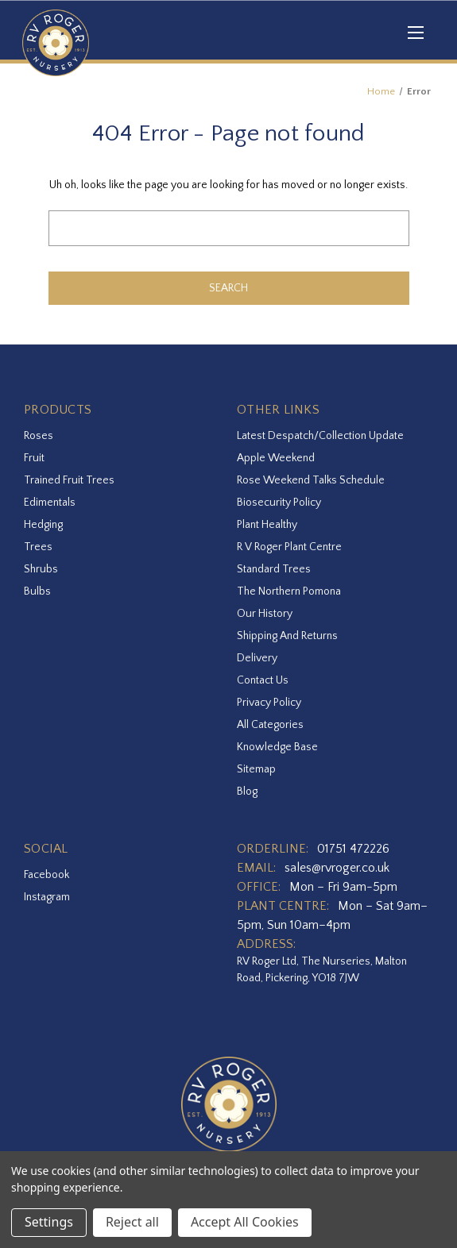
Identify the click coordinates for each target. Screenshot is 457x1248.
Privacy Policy (269, 702)
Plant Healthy (267, 524)
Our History (264, 613)
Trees (38, 547)
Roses (38, 435)
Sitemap (256, 769)
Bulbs (37, 591)
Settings (49, 1222)
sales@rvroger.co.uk (337, 868)
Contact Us (263, 680)
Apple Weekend (276, 458)
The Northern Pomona (289, 591)
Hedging (43, 524)
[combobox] (228, 227)
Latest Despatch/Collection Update (320, 435)
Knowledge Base (277, 747)
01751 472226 (353, 849)
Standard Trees (274, 569)
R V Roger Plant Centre (289, 547)
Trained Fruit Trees (69, 480)
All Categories (270, 724)
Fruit (34, 458)
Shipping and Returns (287, 636)
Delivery (257, 658)
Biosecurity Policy (279, 502)
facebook (46, 875)
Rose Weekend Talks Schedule (311, 480)
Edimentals (50, 502)
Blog (247, 791)
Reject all (132, 1222)
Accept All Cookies (245, 1222)
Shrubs (41, 569)
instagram (47, 897)
